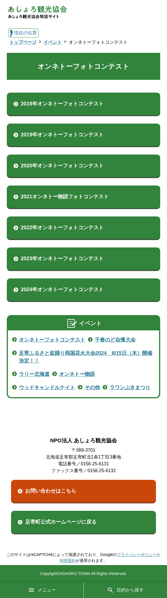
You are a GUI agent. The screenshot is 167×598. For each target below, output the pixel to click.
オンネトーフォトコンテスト (52, 340)
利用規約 (68, 560)
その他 (92, 387)
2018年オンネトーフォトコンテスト (62, 104)
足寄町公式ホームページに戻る (61, 522)
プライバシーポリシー (137, 554)
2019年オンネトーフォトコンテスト (62, 134)
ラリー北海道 (34, 374)
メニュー (42, 590)
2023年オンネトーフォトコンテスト (62, 258)
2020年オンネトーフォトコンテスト (62, 165)
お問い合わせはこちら (50, 491)
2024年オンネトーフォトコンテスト (62, 289)
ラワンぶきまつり (130, 387)
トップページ (23, 42)
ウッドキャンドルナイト (47, 387)
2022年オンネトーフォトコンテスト (62, 227)
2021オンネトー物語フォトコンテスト (65, 196)
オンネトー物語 (77, 374)
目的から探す (125, 590)
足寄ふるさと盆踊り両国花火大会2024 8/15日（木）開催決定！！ (85, 357)
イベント (53, 42)
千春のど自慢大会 (115, 340)
